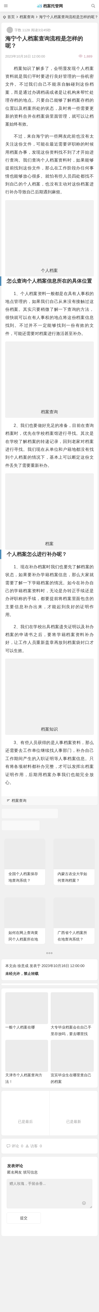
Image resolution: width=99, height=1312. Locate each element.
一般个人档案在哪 (20, 1027)
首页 (11, 17)
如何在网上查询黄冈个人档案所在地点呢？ (23, 939)
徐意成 (23, 966)
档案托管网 (53, 6)
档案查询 (27, 17)
